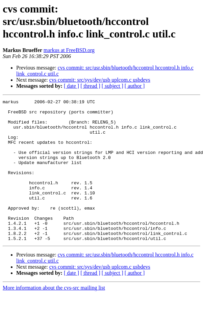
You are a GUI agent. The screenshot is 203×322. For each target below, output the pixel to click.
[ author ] (135, 86)
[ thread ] (90, 86)
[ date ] (71, 86)
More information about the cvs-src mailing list (54, 316)
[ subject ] (112, 86)
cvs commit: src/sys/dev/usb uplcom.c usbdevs (99, 80)
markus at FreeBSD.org (69, 50)
